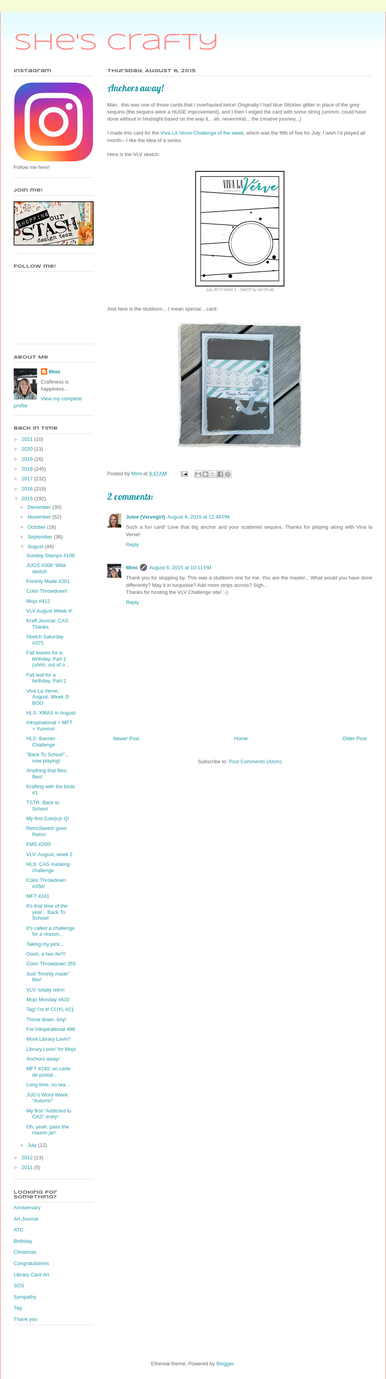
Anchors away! (42, 1059)
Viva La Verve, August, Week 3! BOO (47, 697)
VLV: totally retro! (45, 990)
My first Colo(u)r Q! (47, 818)
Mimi (132, 567)
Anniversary (27, 1207)
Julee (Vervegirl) (145, 517)
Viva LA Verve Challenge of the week (202, 133)
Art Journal (26, 1219)
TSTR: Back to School (42, 806)
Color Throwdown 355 (51, 964)
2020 (27, 449)
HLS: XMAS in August (50, 713)
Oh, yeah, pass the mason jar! (47, 1130)
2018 (27, 469)
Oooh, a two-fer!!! (45, 954)
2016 (27, 489)
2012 (27, 1157)
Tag (18, 1308)
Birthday (23, 1241)
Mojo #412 (38, 601)
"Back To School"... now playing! (47, 758)
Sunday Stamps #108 (50, 555)
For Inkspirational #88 (50, 1029)
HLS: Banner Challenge (40, 742)
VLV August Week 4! (49, 611)
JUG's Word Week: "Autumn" (47, 1098)
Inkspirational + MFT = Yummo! (49, 726)
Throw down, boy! (46, 1019)
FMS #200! (38, 844)
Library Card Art (31, 1275)
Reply (132, 544)
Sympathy (25, 1297)
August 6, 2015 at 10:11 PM (180, 567)
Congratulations (31, 1263)
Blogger (225, 1364)
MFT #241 (37, 896)
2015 (27, 498)
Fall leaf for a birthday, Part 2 (46, 678)
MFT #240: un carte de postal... (48, 1072)
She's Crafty (116, 43)
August (36, 546)
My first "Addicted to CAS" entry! (48, 1114)
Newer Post (126, 738)
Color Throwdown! (46, 591)
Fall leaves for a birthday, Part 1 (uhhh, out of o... (47, 659)
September (41, 537)
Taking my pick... (45, 944)
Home (241, 738)
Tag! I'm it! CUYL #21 (50, 1009)
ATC (18, 1230)
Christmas (25, 1252)
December (40, 507)
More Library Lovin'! (48, 1039)
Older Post (355, 738)
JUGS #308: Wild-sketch (46, 568)
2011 (27, 1167)
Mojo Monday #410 (47, 999)
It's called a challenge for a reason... (50, 931)
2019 (27, 459)
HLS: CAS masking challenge (47, 867)
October (37, 527)
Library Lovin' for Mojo (51, 1049)
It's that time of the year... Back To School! (46, 912)
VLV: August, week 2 (49, 854)
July (33, 1145)
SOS (19, 1285)
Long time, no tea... (47, 1085)
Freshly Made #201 (47, 581)
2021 (27, 439)
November (40, 517)
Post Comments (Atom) (255, 761)
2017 (27, 479)
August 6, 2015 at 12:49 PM (198, 517)
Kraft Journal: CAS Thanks (47, 624)
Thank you (25, 1319)
